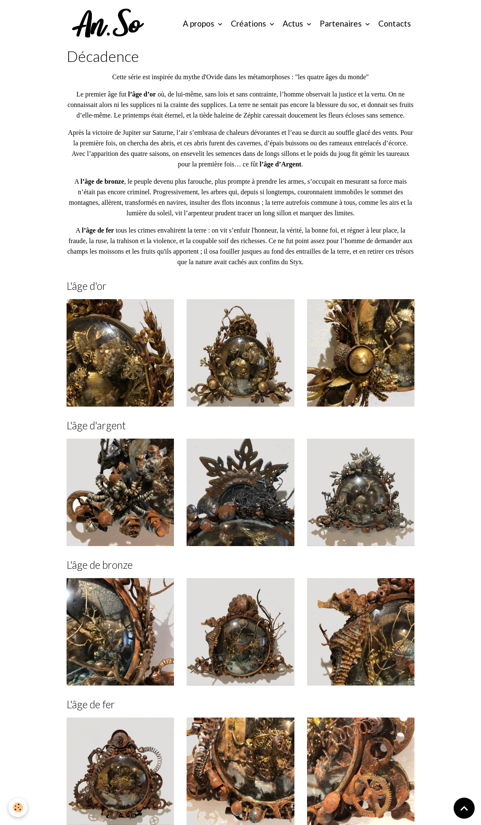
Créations (249, 23)
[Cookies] (17, 807)
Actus (294, 23)
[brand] (110, 23)
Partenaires (341, 23)
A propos (199, 23)
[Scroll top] (464, 808)
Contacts (394, 23)
